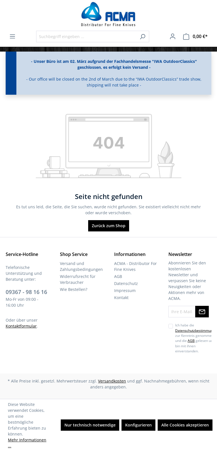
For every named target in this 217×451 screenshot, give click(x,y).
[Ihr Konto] (172, 36)
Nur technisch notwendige (90, 425)
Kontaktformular (21, 326)
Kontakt (121, 297)
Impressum (125, 290)
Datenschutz (126, 283)
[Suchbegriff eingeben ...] (86, 36)
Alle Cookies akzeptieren (185, 425)
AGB (118, 276)
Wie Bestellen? (73, 289)
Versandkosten (112, 381)
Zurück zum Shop (108, 225)
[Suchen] (142, 36)
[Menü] (12, 36)
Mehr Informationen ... (27, 442)
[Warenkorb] (195, 36)
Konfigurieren (138, 425)
